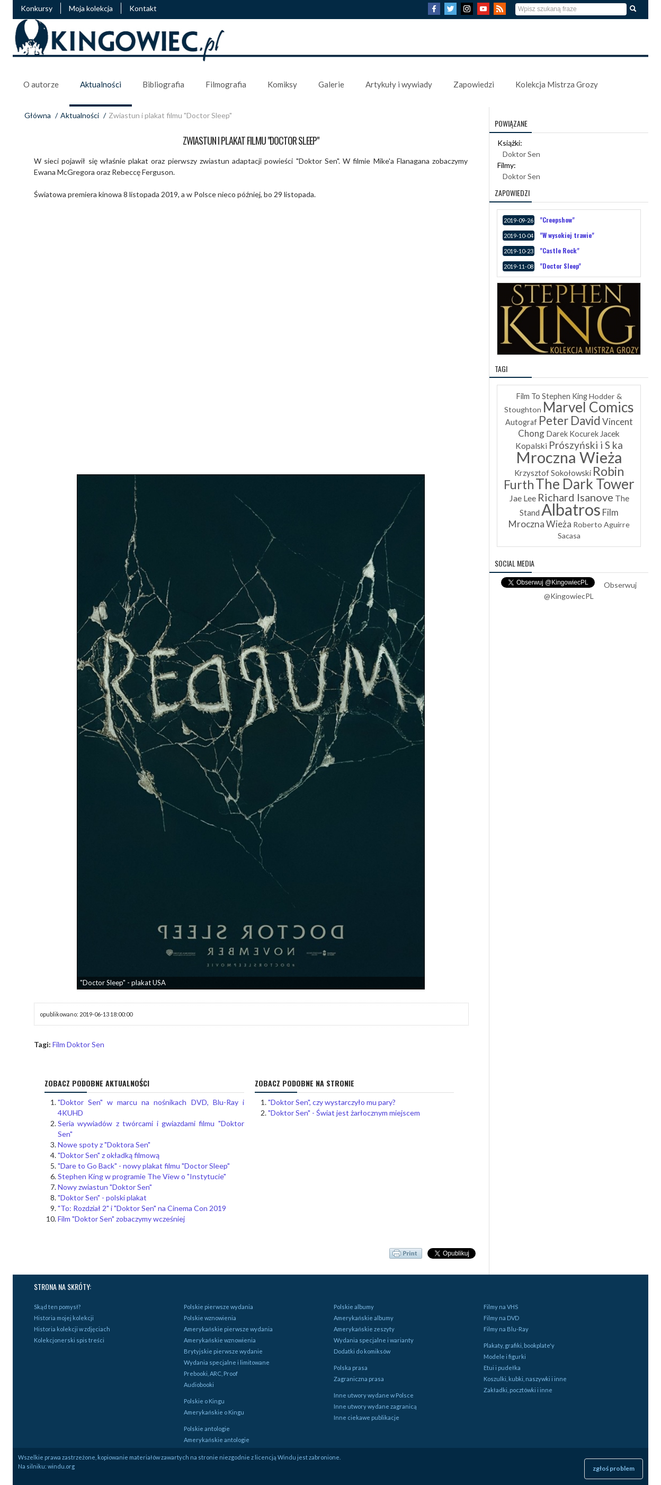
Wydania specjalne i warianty (374, 1340)
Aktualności (100, 84)
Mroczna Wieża (569, 457)
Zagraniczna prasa (359, 1378)
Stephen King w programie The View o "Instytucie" (142, 1176)
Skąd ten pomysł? (57, 1306)
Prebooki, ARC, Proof (211, 1373)
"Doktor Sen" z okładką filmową (108, 1155)
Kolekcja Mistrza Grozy (556, 84)
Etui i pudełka (502, 1367)
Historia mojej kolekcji (64, 1317)
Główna (37, 115)
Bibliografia (163, 84)
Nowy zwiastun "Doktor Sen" (105, 1186)
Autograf (521, 422)
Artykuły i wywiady (398, 84)
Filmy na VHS (501, 1306)
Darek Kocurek (572, 433)
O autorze (41, 84)
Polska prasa (351, 1367)
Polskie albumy (354, 1306)
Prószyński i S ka (586, 445)
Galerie (331, 84)
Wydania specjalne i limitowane (227, 1362)
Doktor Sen (521, 153)
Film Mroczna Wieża (563, 518)
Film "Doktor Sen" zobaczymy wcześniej (121, 1218)
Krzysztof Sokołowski (552, 473)
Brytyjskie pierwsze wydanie (223, 1351)
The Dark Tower (585, 483)
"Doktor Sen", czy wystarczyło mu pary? (332, 1102)
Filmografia (226, 84)
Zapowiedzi (473, 84)
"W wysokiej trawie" (567, 235)
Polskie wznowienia (210, 1317)
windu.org (61, 1466)
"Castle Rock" (559, 250)
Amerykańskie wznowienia (220, 1340)
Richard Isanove (575, 497)
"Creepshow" (557, 219)
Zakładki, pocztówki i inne (518, 1389)
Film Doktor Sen (78, 1044)
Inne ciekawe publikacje (366, 1417)
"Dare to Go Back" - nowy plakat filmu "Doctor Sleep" (144, 1165)
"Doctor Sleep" (560, 265)
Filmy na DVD (501, 1317)
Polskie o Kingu (204, 1401)
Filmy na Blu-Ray (506, 1328)
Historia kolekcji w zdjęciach (72, 1328)
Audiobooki (199, 1384)
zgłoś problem (614, 1468)
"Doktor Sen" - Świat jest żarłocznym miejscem (344, 1112)
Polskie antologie (207, 1428)
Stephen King (564, 396)
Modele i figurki (505, 1356)
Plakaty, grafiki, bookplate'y (519, 1345)
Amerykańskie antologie (216, 1439)
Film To (528, 396)
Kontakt (143, 8)
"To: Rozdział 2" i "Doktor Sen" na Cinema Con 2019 (142, 1208)
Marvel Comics (588, 407)
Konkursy (36, 8)
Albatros (571, 509)
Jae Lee (522, 498)
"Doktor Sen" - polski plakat (102, 1197)
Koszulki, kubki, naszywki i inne (525, 1378)
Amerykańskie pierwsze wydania (228, 1328)
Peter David (570, 420)
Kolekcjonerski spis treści (69, 1340)
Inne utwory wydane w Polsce (374, 1395)
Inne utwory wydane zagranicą (375, 1406)
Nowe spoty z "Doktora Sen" (104, 1144)
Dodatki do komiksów (362, 1351)
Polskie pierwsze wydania (218, 1306)
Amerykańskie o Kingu (214, 1412)
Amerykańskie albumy (364, 1317)
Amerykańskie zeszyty (364, 1328)
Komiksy (282, 84)
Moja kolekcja (91, 8)
